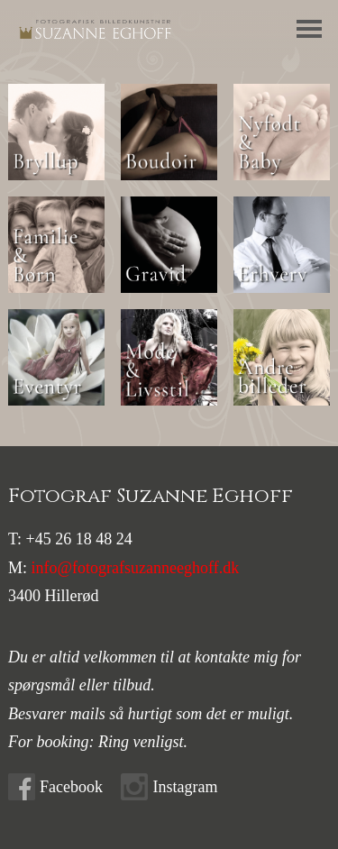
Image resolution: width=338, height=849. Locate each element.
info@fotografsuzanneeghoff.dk (136, 568)
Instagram (184, 787)
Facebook (71, 787)
